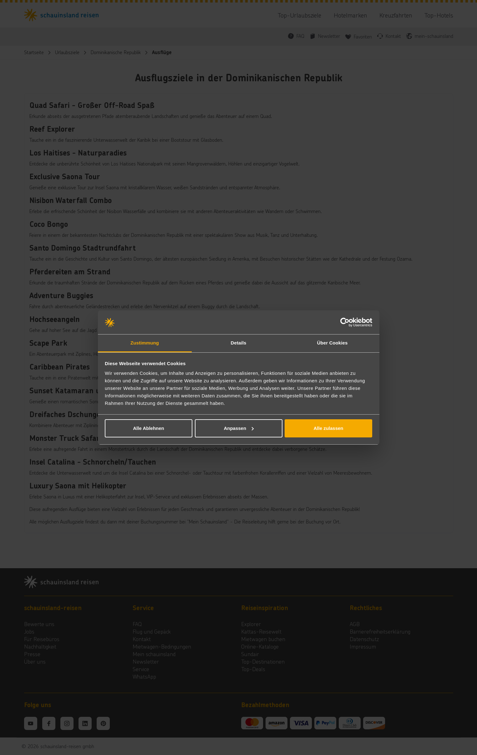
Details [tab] (238, 342)
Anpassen (239, 428)
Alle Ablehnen (148, 428)
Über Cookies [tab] (332, 342)
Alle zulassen (328, 428)
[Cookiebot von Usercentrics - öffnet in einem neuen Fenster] (344, 322)
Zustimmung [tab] (144, 342)
